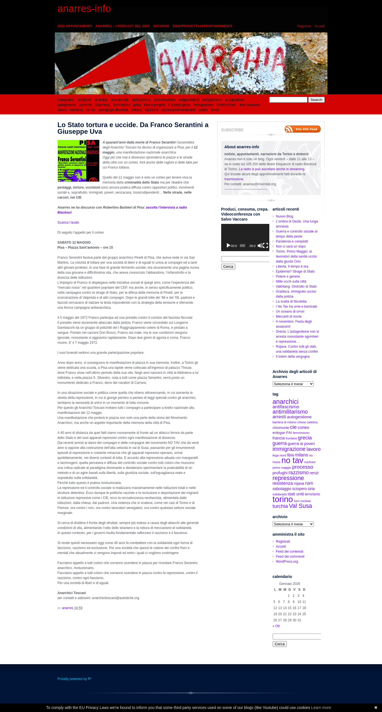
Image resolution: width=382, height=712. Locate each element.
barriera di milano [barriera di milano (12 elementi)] (285, 422)
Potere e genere (288, 276)
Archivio (161, 26)
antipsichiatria (189, 100)
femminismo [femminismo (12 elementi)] (301, 432)
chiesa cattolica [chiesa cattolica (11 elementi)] (307, 422)
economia (102, 105)
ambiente (85, 100)
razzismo (151, 110)
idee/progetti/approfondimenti (202, 26)
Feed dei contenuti (290, 551)
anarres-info (84, 8)
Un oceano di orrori (290, 311)
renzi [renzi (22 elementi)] (314, 472)
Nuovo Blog (284, 216)
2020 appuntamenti (75, 26)
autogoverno (67, 105)
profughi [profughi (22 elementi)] (280, 472)
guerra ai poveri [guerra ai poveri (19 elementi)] (301, 443)
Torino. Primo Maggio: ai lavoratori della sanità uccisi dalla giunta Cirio (296, 256)
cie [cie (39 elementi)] (293, 427)
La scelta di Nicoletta (291, 301)
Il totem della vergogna (293, 357)
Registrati (304, 26)
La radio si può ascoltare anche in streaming (271, 169)
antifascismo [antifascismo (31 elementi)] (286, 406)
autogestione (234, 100)
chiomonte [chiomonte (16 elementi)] (281, 428)
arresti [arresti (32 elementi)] (279, 416)
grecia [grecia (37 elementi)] (305, 438)
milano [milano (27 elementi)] (301, 454)
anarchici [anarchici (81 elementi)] (286, 401)
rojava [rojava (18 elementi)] (299, 483)
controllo (85, 105)
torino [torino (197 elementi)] (283, 499)
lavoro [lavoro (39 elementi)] (314, 449)
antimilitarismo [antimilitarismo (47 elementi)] (290, 412)
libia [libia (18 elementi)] (290, 455)
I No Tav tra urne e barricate (296, 306)
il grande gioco (179, 105)
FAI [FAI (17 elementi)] (289, 433)
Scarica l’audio (68, 222)
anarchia (101, 100)
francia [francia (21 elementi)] (279, 438)
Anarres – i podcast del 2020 (122, 26)
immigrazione (203, 105)
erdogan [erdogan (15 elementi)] (279, 433)
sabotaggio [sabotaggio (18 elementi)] (282, 489)
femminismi (121, 105)
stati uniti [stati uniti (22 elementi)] (295, 493)
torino (215, 110)
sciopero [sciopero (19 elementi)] (299, 488)
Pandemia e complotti (292, 241)
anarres (67, 608)
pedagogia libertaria (113, 110)
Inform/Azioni (226, 105)
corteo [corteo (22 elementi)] (303, 427)
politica (136, 110)
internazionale (250, 105)
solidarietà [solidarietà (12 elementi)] (280, 494)
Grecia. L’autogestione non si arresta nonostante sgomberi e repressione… (297, 336)
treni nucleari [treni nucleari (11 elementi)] (302, 501)
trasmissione (234, 179)
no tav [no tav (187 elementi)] (293, 460)
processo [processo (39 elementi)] (302, 467)
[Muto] (260, 245)
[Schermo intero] (265, 245)
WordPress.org (287, 561)
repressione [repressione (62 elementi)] (288, 477)
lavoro (62, 110)
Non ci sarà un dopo (291, 246)
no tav (90, 110)
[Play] (228, 245)
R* (90, 679)
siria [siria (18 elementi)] (311, 489)
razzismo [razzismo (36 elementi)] (299, 472)
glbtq (137, 105)
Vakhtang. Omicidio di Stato (296, 286)
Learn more (321, 707)
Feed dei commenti (290, 556)
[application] (245, 237)
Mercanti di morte (289, 316)
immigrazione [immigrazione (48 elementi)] (289, 449)
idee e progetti (154, 105)
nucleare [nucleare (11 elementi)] (310, 462)
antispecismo (212, 100)
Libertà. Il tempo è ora (292, 266)
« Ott (276, 626)
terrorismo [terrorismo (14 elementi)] (312, 494)
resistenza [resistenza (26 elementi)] (283, 483)
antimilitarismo (164, 100)
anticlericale (120, 100)
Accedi (319, 26)
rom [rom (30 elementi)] (309, 483)
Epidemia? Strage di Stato (295, 271)
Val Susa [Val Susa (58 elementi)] (300, 506)
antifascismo (141, 100)
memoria (76, 110)
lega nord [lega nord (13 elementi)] (279, 455)
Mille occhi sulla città (291, 281)
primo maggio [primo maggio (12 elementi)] (282, 467)
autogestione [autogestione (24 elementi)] (299, 416)
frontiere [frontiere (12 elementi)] (291, 438)
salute (203, 110)
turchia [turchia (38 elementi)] (280, 506)
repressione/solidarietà (178, 110)
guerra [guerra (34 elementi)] (280, 443)
